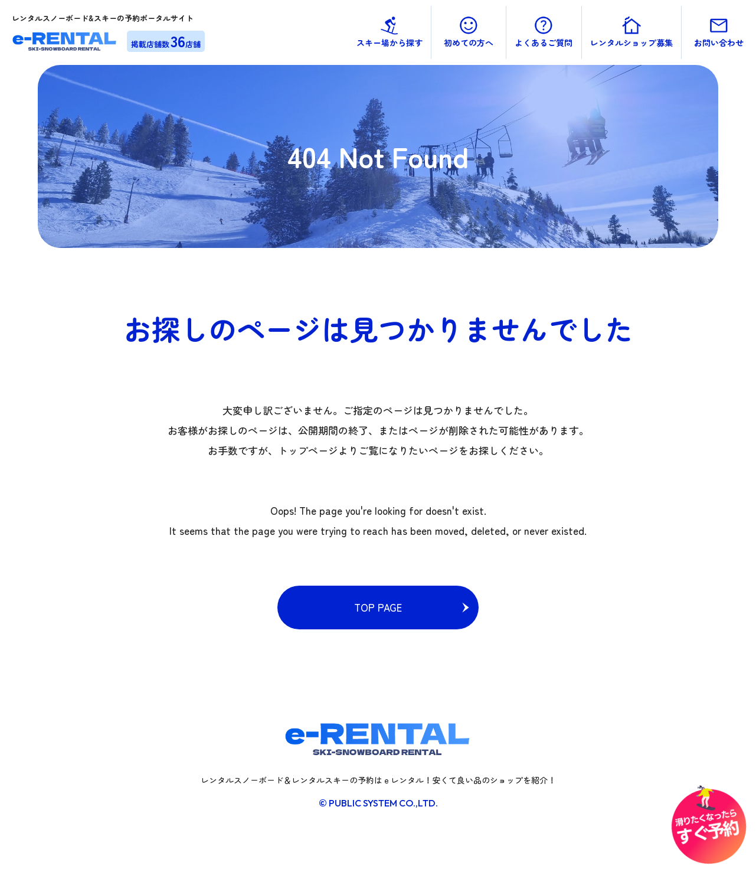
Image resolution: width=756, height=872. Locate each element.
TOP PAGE (378, 607)
